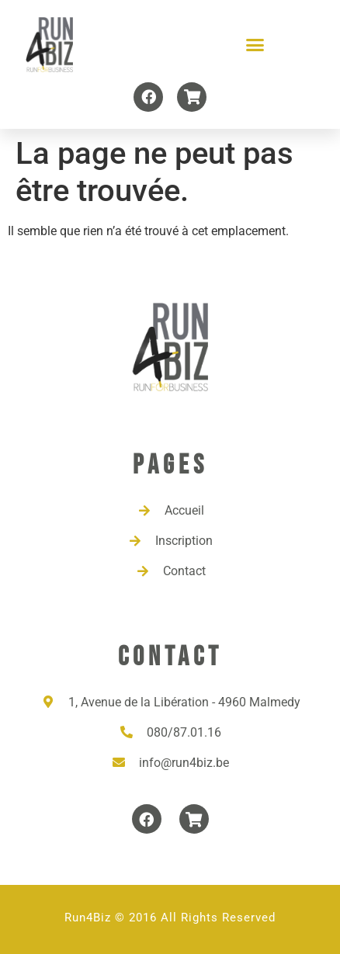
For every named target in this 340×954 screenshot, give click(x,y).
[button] (255, 45)
